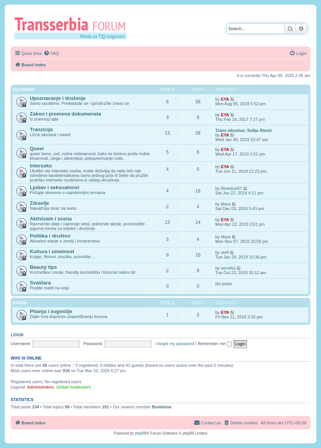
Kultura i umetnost (52, 251)
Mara (226, 204)
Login (17, 334)
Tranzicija (41, 129)
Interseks (41, 166)
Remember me (215, 343)
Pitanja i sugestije (51, 311)
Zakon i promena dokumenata (65, 114)
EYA (225, 99)
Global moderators (73, 387)
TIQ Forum (23, 90)
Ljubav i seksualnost (54, 187)
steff (225, 252)
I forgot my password (174, 343)
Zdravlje (39, 203)
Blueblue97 (231, 188)
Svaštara (40, 283)
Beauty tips (43, 267)
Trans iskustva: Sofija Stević (243, 130)
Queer (37, 148)
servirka (228, 268)
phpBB (141, 433)
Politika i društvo (50, 236)
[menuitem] (51, 53)
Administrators (40, 387)
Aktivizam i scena (51, 219)
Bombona (161, 407)
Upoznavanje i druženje (58, 98)
